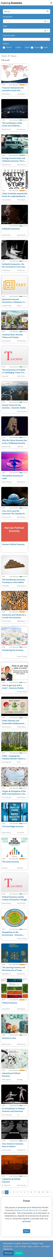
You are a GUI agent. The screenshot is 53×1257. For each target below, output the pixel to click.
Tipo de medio (9, 36)
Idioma (6, 44)
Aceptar (19, 1253)
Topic (5, 26)
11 (43, 1192)
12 (47, 1192)
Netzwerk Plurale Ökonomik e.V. (27, 1210)
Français (37, 47)
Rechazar (8, 1253)
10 (39, 1192)
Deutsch (9, 47)
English (18, 47)
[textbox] (26, 39)
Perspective (7, 17)
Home (4, 56)
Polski (46, 47)
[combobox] (26, 39)
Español (27, 47)
